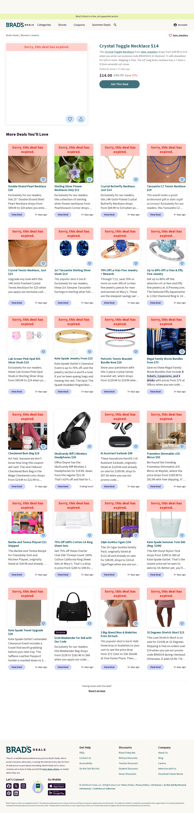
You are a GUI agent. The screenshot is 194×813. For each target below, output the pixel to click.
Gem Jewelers (180, 35)
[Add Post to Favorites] (136, 263)
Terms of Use (127, 785)
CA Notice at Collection (104, 788)
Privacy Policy (142, 785)
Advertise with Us (167, 768)
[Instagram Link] (23, 786)
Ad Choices (156, 785)
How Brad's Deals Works (170, 774)
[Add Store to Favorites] (170, 35)
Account (180, 25)
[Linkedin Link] (16, 793)
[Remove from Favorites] (70, 119)
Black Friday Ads (127, 752)
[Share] (81, 119)
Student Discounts (128, 768)
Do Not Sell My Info (89, 768)
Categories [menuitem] (44, 25)
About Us (163, 752)
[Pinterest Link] (9, 793)
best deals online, (51, 769)
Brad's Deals (12, 35)
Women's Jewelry (30, 35)
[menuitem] (101, 25)
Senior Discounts (127, 774)
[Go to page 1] (73, 352)
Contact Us (85, 758)
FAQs (82, 752)
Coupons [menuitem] (79, 25)
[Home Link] (21, 25)
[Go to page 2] (75, 352)
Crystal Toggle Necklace (119, 52)
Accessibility (85, 763)
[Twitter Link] (16, 786)
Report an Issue (97, 691)
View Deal (17, 214)
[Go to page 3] (29, 447)
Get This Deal (119, 84)
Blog (160, 758)
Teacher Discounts (128, 763)
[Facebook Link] (9, 786)
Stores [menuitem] (62, 25)
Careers (162, 763)
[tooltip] (170, 35)
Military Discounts (128, 758)
